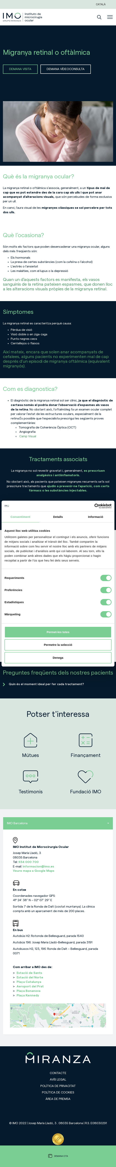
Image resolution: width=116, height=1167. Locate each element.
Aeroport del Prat (30, 986)
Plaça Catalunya (29, 981)
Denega (58, 657)
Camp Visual (27, 436)
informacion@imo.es (38, 866)
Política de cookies (58, 1092)
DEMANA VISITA (20, 69)
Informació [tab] (95, 516)
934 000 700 (28, 862)
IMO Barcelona (58, 823)
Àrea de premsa (58, 1098)
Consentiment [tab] (20, 516)
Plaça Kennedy (28, 995)
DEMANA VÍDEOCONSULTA (66, 69)
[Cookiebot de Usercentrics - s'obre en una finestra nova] (94, 506)
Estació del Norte (30, 977)
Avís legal (58, 1079)
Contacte (58, 1073)
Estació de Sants (29, 972)
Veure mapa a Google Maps (33, 870)
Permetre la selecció (58, 644)
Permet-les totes (58, 632)
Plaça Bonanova (28, 990)
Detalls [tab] (58, 516)
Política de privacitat (58, 1086)
